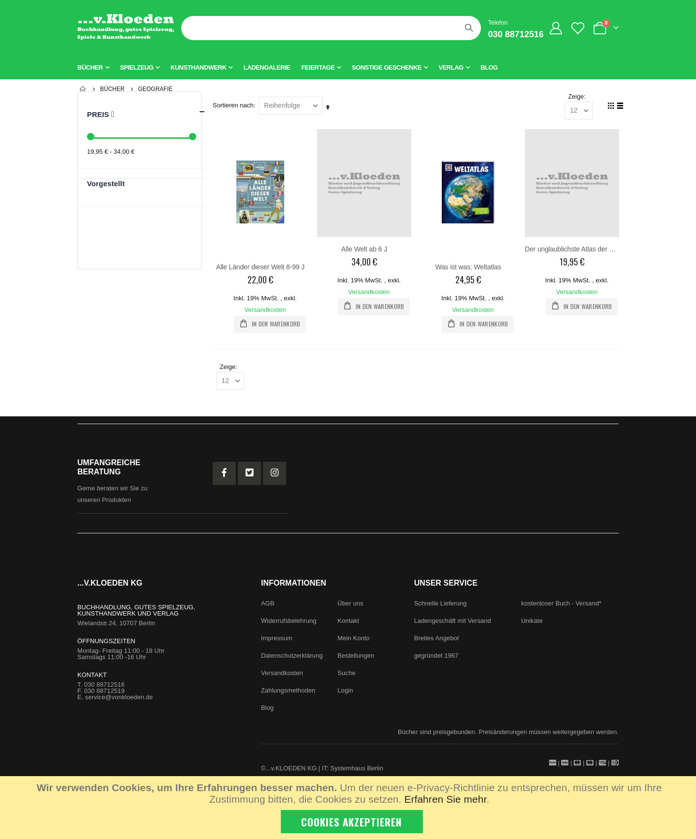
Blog (267, 711)
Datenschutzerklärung (292, 658)
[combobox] (331, 28)
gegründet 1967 (436, 658)
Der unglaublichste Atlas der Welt (572, 250)
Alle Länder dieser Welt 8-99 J (262, 267)
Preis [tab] (146, 111)
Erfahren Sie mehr (445, 799)
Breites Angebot (436, 641)
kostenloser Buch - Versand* (561, 606)
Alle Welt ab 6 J (366, 250)
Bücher (112, 89)
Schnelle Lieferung (440, 606)
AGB (268, 606)
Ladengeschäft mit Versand (452, 624)
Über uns (350, 606)
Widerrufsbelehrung (289, 624)
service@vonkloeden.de (119, 700)
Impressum (276, 641)
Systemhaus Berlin (357, 771)
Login (345, 693)
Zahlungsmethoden (288, 693)
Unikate (532, 624)
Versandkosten (267, 310)
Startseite (83, 89)
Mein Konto (353, 641)
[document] (349, 807)
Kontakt (348, 624)
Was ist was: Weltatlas (469, 267)
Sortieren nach (235, 106)
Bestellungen (355, 658)
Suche (346, 676)
